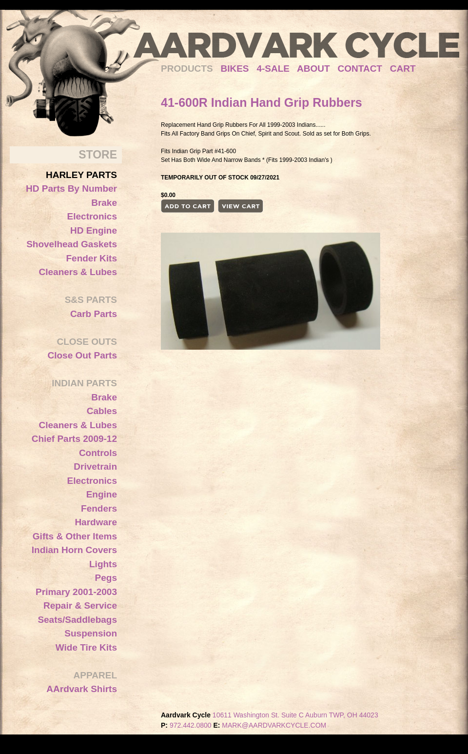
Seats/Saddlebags (77, 620)
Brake (104, 203)
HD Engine (93, 230)
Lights (103, 564)
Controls (98, 453)
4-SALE (273, 68)
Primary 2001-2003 (76, 592)
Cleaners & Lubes (78, 272)
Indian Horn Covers (74, 550)
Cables (102, 411)
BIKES (238, 68)
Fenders (99, 508)
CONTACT (360, 68)
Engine (101, 494)
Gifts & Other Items (75, 536)
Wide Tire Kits (86, 647)
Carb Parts (93, 314)
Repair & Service (80, 605)
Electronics (92, 216)
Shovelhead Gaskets (71, 244)
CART (403, 68)
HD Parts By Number (71, 188)
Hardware (96, 522)
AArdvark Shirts (81, 689)
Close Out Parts (82, 355)
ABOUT (313, 68)
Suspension (90, 633)
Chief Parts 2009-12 (74, 439)
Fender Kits (91, 258)
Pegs (106, 578)
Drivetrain (95, 466)
